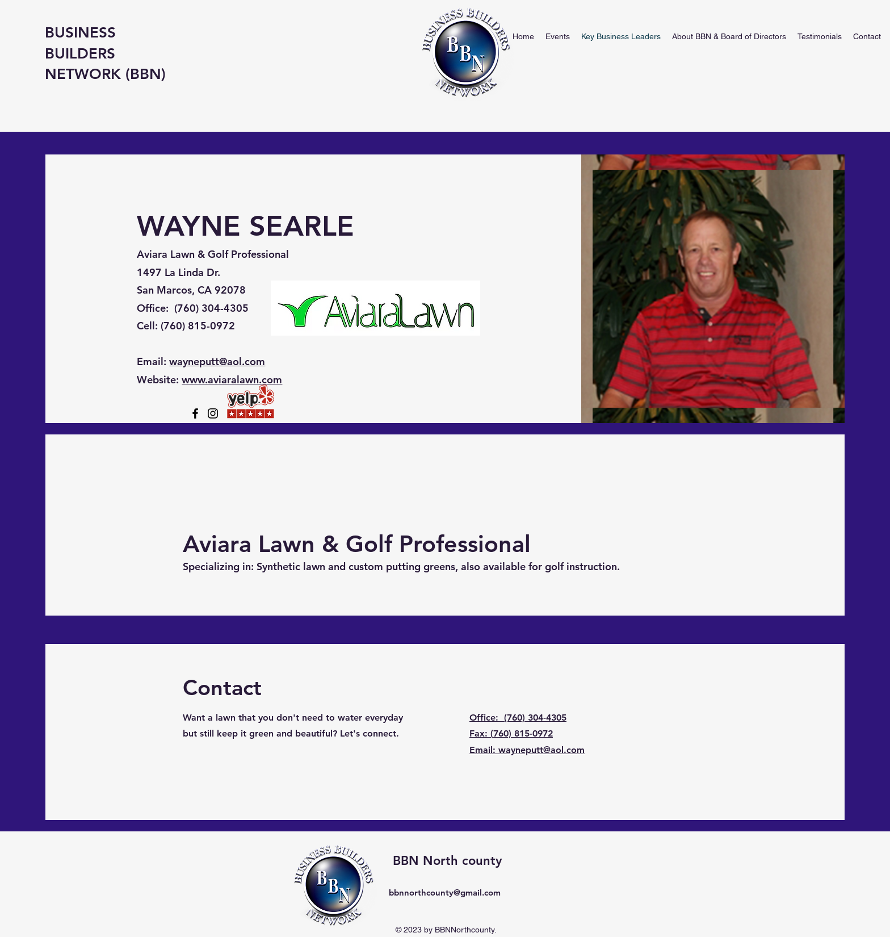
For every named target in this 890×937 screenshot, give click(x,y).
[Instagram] (213, 413)
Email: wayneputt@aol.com (527, 749)
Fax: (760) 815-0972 (511, 733)
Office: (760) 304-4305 (517, 717)
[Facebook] (195, 413)
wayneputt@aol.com (217, 361)
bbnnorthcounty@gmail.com (445, 892)
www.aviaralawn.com (232, 379)
